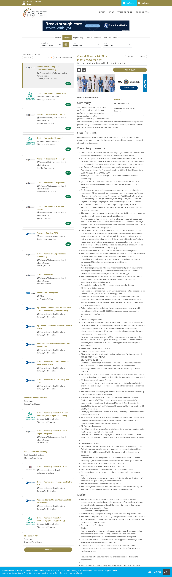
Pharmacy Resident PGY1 (47, 233)
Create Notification (64, 57)
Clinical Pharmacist (45, 274)
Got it (166, 572)
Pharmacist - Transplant (47, 292)
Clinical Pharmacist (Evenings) (50, 138)
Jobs (111, 12)
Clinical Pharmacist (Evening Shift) (52, 93)
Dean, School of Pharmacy (35, 451)
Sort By (27, 57)
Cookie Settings (154, 572)
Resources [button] (142, 12)
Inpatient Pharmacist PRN (35, 397)
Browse (67, 37)
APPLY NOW (130, 70)
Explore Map (78, 37)
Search (58, 37)
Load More (48, 549)
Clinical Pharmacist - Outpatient (51, 182)
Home (102, 12)
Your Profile (125, 12)
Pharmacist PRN (31, 536)
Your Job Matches (94, 37)
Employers (143, 2)
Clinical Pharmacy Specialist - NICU (52, 466)
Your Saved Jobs (110, 37)
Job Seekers (129, 2)
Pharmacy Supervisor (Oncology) (51, 114)
